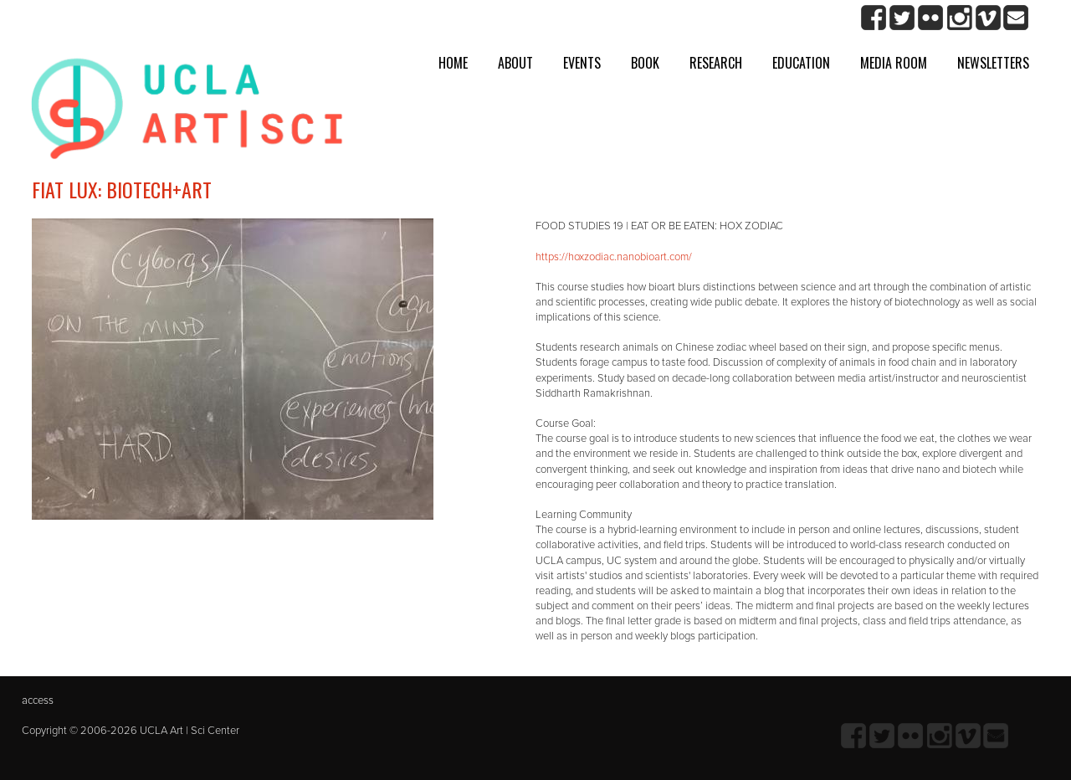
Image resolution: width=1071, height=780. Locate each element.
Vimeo (988, 18)
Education (801, 63)
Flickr (931, 18)
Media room (893, 63)
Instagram (959, 18)
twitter (902, 18)
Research (715, 63)
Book (645, 63)
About (515, 63)
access (38, 700)
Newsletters (993, 63)
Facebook (874, 18)
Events (582, 63)
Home (453, 63)
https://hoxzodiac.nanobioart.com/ (614, 257)
